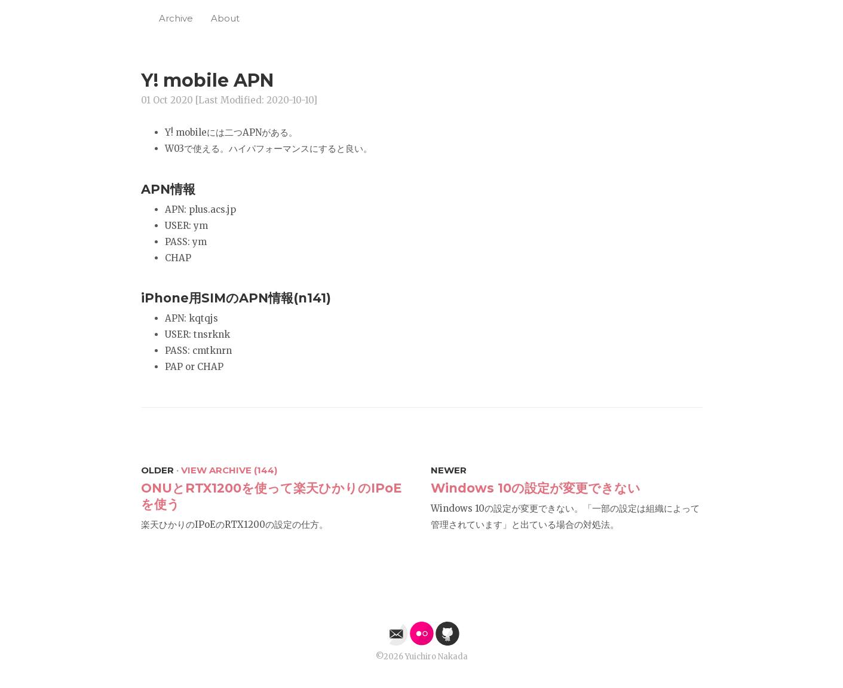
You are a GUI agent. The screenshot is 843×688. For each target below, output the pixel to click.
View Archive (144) (229, 470)
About (225, 18)
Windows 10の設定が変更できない (535, 488)
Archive (176, 18)
